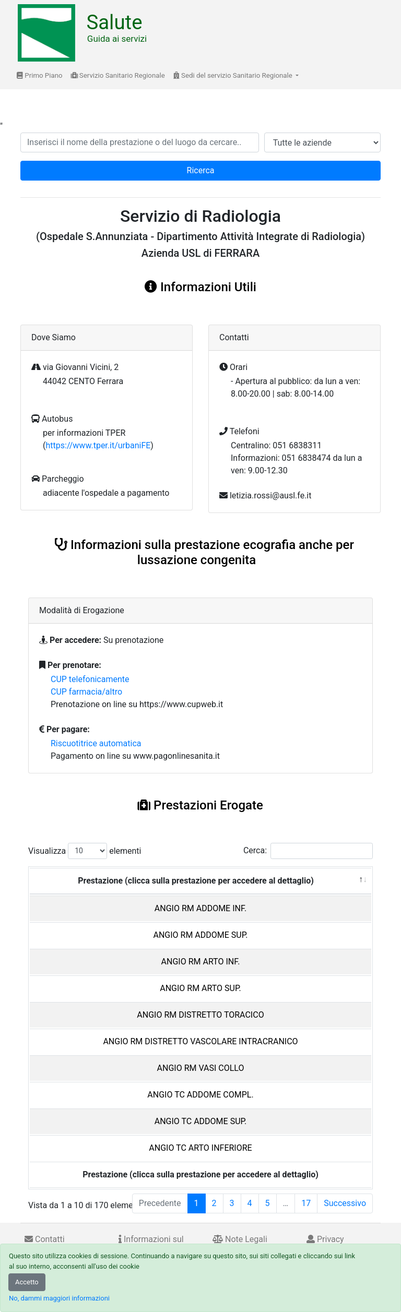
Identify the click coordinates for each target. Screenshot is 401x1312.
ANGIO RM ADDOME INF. (200, 908)
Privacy (325, 1239)
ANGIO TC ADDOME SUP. (201, 1121)
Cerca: (308, 851)
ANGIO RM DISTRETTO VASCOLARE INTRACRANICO (200, 1041)
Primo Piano (40, 75)
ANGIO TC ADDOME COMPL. (200, 1095)
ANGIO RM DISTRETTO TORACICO (200, 1015)
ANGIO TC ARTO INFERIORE (200, 1148)
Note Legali (240, 1239)
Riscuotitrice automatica (96, 743)
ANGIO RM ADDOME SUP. (200, 935)
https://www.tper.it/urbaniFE (97, 445)
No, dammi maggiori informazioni (59, 1298)
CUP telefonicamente (90, 679)
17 (306, 1203)
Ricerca (201, 170)
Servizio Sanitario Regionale (118, 75)
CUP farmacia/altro (86, 692)
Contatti (45, 1239)
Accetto (27, 1282)
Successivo (345, 1203)
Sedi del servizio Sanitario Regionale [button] (233, 75)
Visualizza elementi (84, 851)
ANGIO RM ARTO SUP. (200, 988)
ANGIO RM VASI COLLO (200, 1068)
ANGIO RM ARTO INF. (200, 962)
